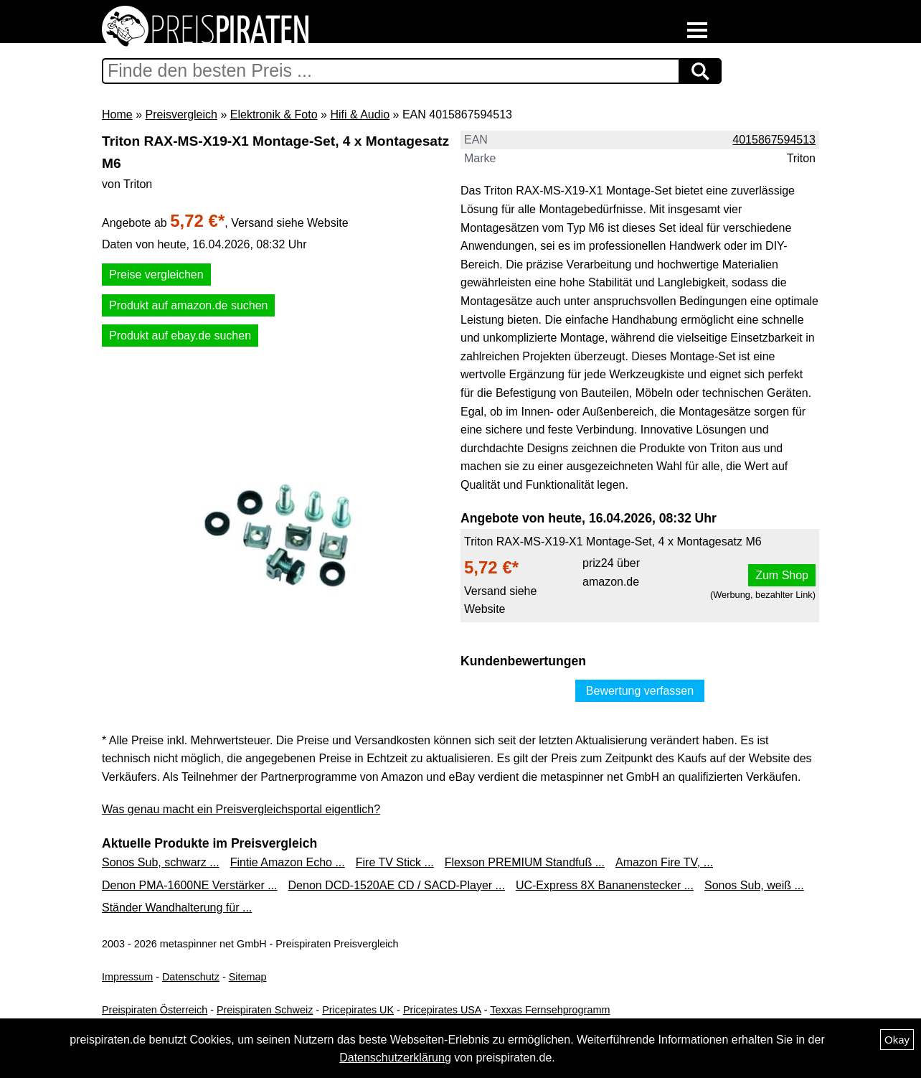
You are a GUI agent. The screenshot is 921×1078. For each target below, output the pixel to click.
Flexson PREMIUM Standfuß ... (525, 862)
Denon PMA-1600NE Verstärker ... (190, 885)
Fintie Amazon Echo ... (287, 862)
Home (117, 114)
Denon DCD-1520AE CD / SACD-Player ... (396, 885)
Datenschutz (190, 977)
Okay (897, 1040)
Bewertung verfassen (640, 691)
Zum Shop (781, 575)
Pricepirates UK (358, 1010)
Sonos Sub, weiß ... (754, 885)
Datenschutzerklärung (395, 1057)
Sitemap (248, 977)
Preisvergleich (181, 114)
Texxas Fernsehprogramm (550, 1010)
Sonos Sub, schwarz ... (160, 862)
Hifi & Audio (359, 114)
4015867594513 (774, 139)
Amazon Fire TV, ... (664, 862)
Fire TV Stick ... (395, 862)
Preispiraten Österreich (154, 1010)
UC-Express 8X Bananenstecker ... (605, 885)
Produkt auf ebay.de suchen (180, 335)
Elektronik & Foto (274, 114)
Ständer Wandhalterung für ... (177, 907)
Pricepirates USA (442, 1010)
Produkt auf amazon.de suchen (188, 305)
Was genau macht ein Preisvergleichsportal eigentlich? (241, 809)
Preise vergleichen (156, 274)
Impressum (127, 977)
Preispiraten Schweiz (265, 1010)
